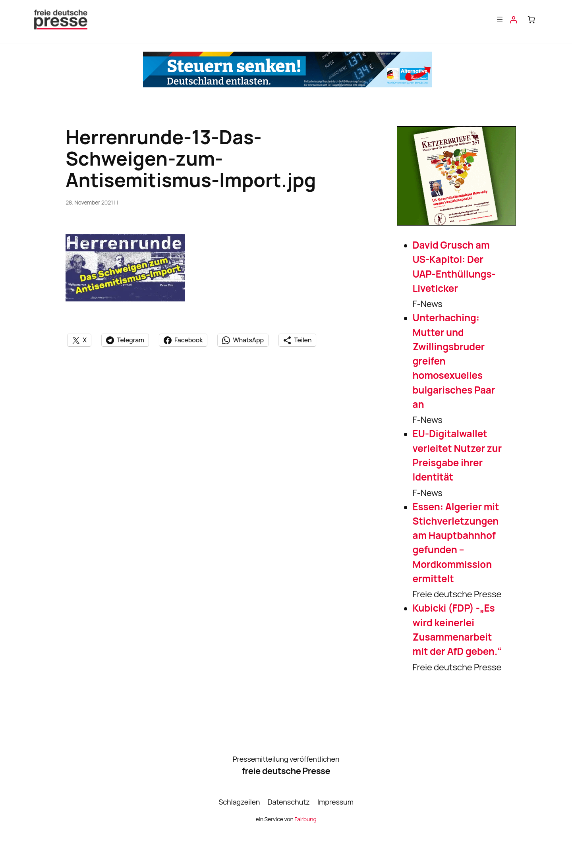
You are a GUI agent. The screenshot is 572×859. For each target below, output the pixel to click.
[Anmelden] (513, 20)
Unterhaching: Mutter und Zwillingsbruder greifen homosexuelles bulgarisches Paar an (454, 361)
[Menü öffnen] (499, 19)
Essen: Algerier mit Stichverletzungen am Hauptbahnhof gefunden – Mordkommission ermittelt (456, 542)
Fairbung (305, 819)
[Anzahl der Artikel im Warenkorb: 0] (531, 20)
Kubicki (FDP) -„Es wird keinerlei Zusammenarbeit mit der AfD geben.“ (457, 629)
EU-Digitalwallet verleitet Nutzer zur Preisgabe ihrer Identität (457, 455)
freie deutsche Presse (286, 771)
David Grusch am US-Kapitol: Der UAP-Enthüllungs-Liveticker (454, 266)
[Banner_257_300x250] (456, 222)
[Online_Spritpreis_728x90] (287, 84)
